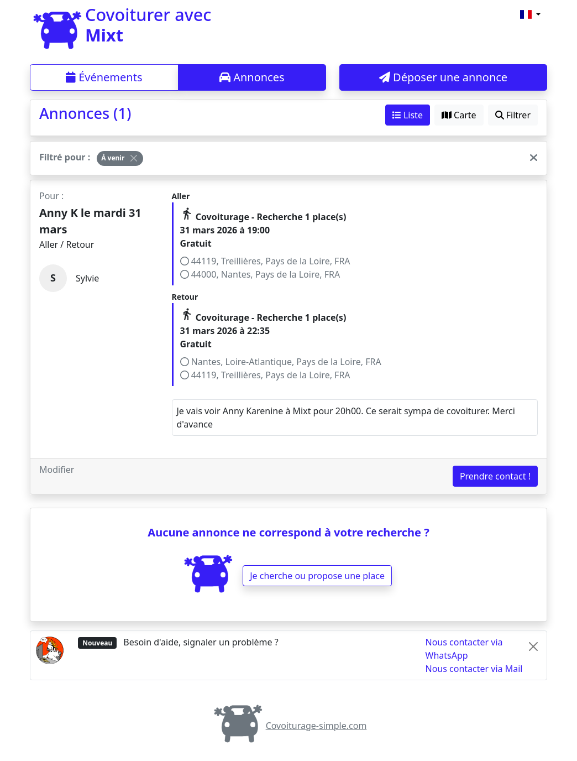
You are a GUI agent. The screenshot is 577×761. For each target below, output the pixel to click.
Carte (459, 115)
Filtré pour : (64, 157)
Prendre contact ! (495, 476)
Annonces (252, 77)
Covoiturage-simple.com (289, 725)
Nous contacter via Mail (474, 669)
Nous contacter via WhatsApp (464, 648)
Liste (407, 115)
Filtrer (513, 115)
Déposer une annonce (443, 77)
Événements (104, 77)
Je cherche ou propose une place (317, 576)
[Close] (134, 158)
